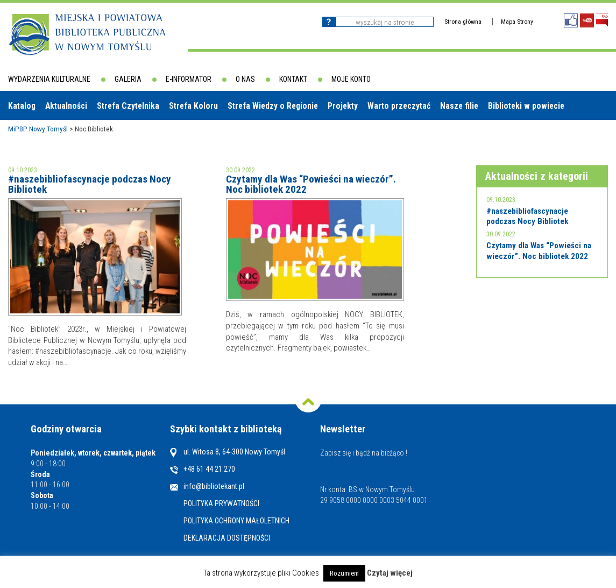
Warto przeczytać (398, 106)
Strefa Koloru (193, 106)
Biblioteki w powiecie (526, 106)
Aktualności (66, 106)
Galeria (128, 79)
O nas (245, 79)
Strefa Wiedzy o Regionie (273, 106)
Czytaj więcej (390, 573)
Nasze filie (459, 106)
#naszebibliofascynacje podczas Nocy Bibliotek (89, 184)
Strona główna (463, 21)
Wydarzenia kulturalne (49, 79)
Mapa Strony (517, 21)
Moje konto (351, 79)
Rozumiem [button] (344, 573)
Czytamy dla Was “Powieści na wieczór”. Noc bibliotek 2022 (311, 184)
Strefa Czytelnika (128, 106)
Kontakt (293, 79)
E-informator (188, 79)
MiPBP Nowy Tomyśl (38, 128)
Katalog (22, 106)
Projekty (343, 106)
